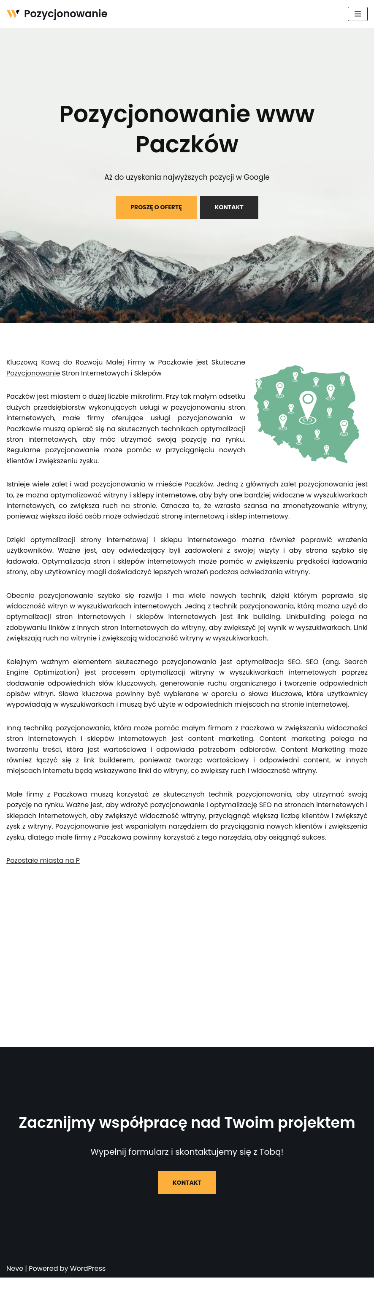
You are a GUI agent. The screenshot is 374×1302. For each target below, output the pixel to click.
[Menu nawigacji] (358, 14)
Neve (14, 1293)
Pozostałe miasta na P (43, 885)
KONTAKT (229, 207)
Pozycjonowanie (33, 373)
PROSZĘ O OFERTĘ (156, 207)
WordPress (88, 1293)
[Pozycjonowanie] (57, 14)
